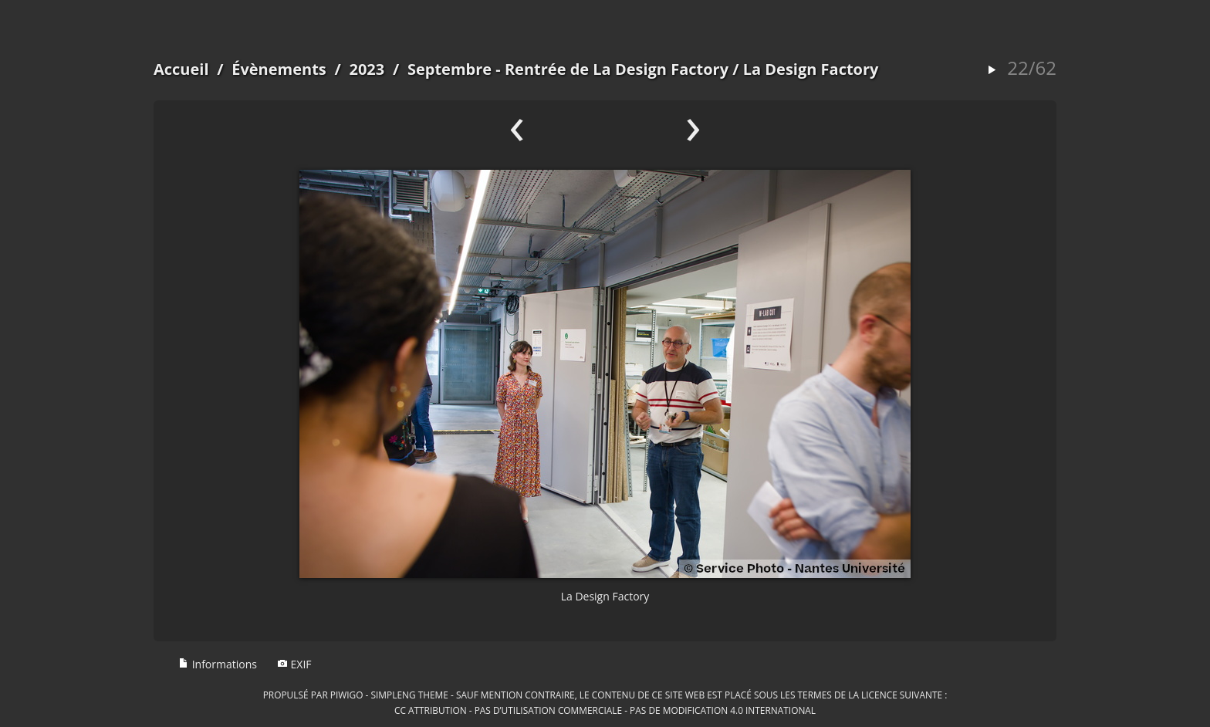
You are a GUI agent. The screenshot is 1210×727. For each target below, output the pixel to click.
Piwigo (346, 694)
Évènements (279, 69)
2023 (366, 69)
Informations (217, 664)
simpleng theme (409, 694)
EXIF (294, 664)
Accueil (181, 69)
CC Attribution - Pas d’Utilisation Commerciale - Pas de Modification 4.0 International (605, 710)
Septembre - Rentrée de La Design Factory (567, 69)
